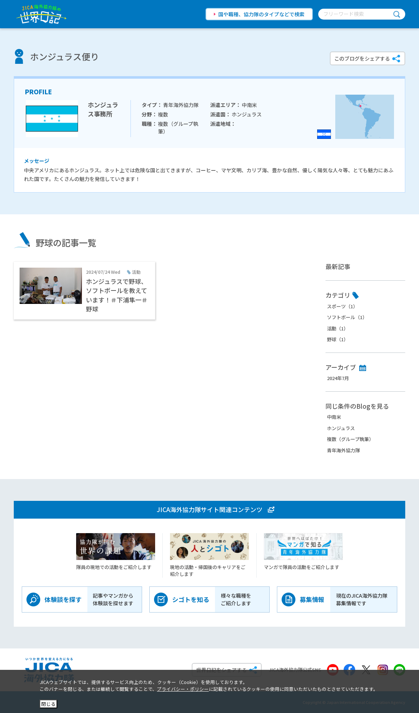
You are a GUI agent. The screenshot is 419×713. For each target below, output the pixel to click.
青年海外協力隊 (343, 450)
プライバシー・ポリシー (183, 688)
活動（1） (337, 328)
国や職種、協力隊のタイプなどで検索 (261, 14)
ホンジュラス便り (64, 56)
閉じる (48, 703)
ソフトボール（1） (347, 317)
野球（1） (337, 339)
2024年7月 (338, 378)
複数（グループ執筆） (350, 439)
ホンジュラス (341, 428)
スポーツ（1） (342, 306)
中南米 (334, 416)
